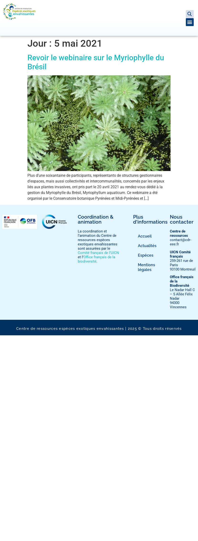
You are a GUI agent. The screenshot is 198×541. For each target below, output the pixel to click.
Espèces (145, 255)
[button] (190, 14)
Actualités (147, 245)
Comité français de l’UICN (98, 253)
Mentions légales (146, 267)
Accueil (145, 236)
